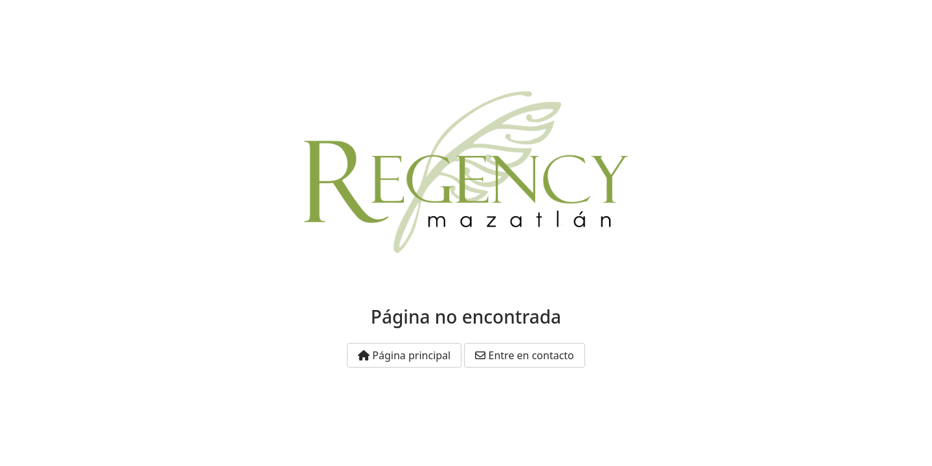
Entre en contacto (524, 355)
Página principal (404, 355)
